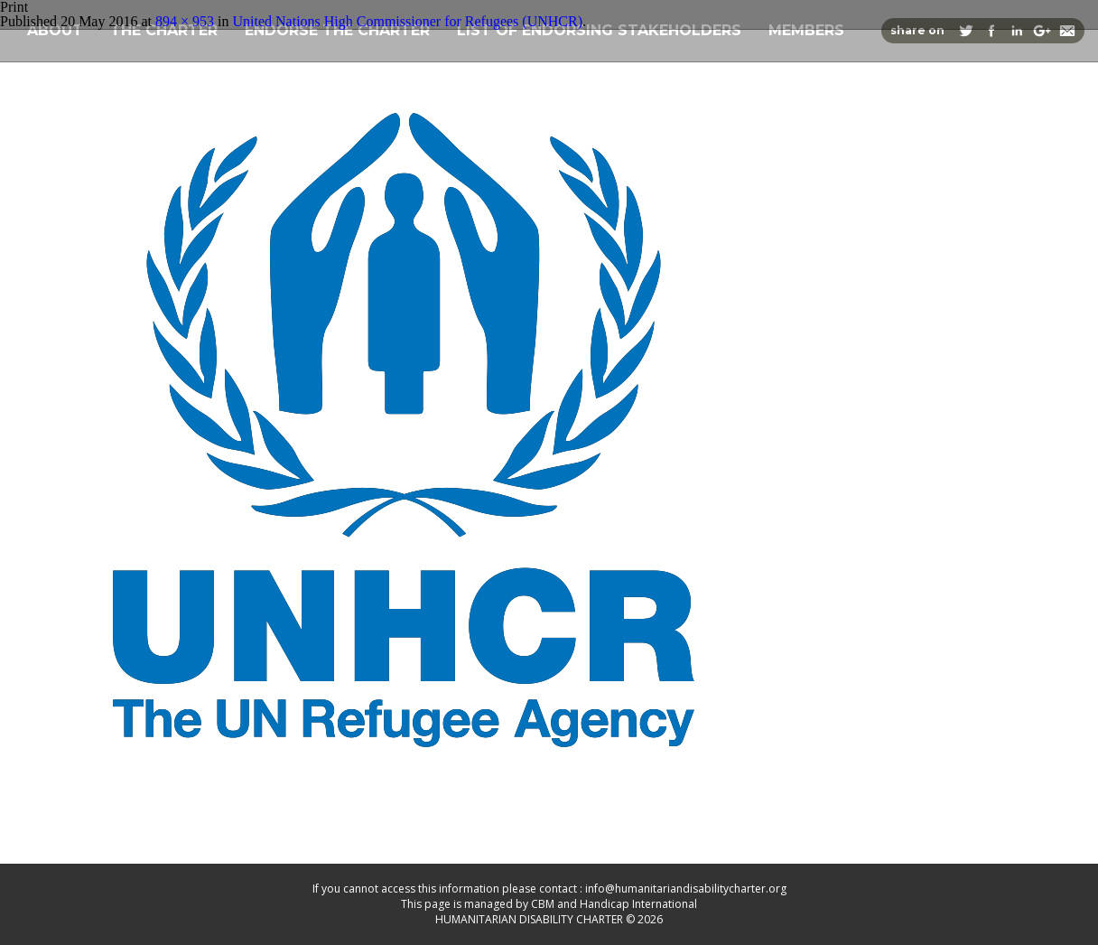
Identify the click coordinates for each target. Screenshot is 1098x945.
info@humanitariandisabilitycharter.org (685, 888)
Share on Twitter (966, 30)
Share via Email (1067, 30)
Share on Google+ (1042, 30)
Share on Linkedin (1016, 30)
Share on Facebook (991, 30)
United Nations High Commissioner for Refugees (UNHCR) (407, 21)
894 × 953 (184, 21)
